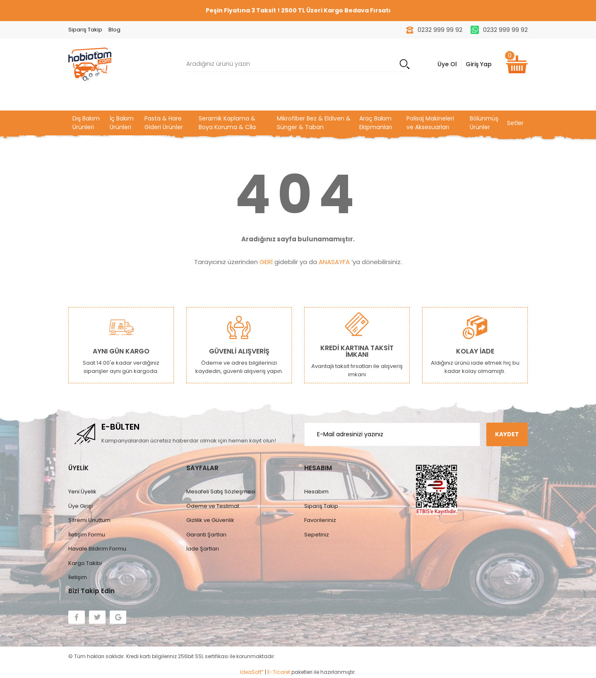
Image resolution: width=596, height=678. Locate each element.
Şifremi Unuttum (89, 520)
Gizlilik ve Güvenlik (210, 520)
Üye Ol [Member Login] (447, 64)
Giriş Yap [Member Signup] (479, 64)
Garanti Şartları (206, 535)
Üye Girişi (80, 506)
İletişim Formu (86, 535)
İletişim (77, 577)
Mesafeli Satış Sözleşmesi (220, 491)
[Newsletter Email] (392, 434)
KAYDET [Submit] (507, 434)
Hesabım (316, 491)
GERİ (266, 261)
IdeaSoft (251, 672)
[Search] (298, 64)
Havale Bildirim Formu (97, 549)
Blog (114, 30)
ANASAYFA (334, 261)
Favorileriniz (320, 520)
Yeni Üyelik (82, 491)
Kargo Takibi (85, 563)
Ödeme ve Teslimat (212, 506)
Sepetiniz (316, 535)
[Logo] (89, 63)
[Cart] (517, 64)
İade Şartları (202, 549)
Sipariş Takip (85, 30)
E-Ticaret (278, 672)
